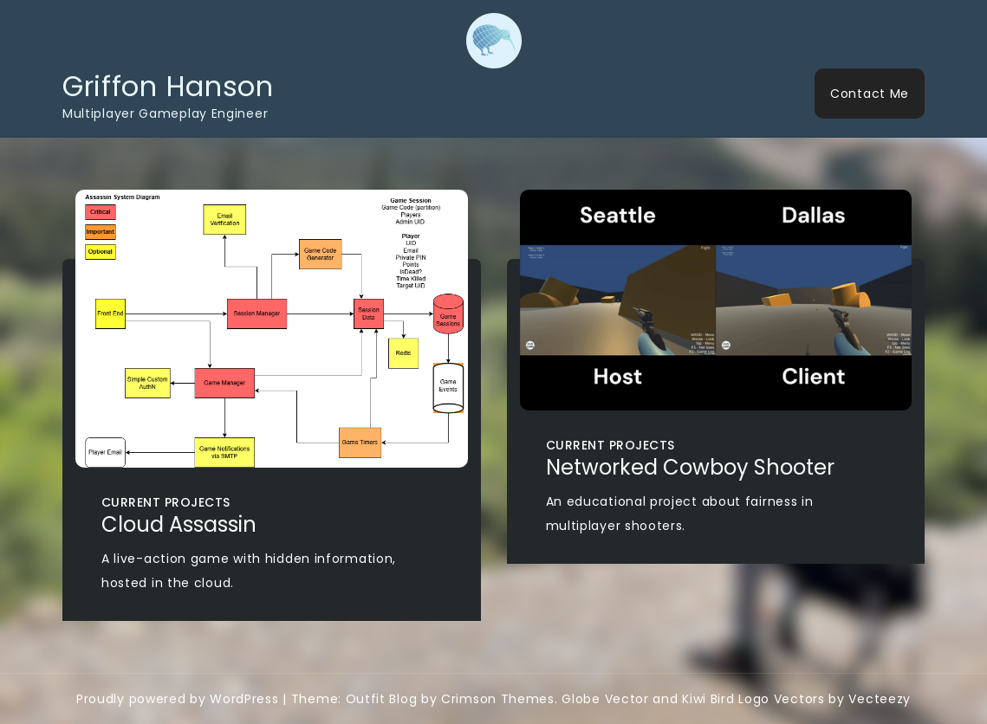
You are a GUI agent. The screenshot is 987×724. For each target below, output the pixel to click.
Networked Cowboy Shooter (690, 467)
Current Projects (166, 502)
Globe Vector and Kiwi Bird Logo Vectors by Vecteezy (736, 699)
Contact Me (869, 93)
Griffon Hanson (168, 86)
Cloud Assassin (178, 524)
